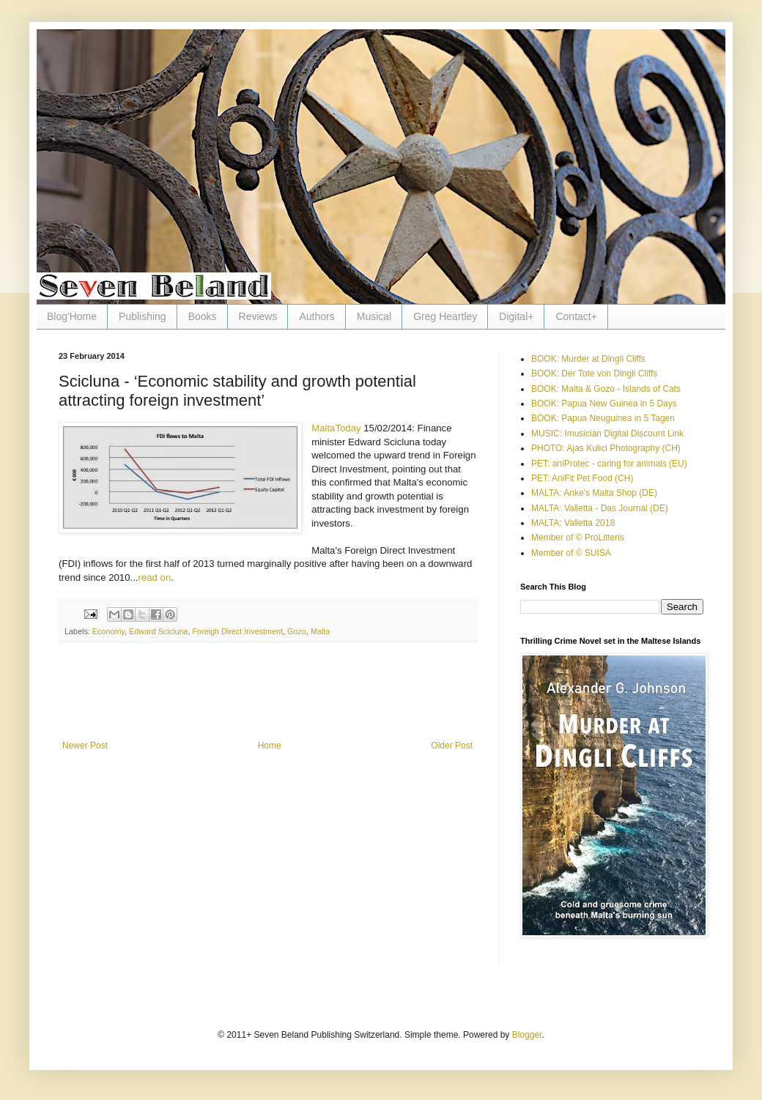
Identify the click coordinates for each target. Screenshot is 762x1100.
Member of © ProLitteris (577, 537)
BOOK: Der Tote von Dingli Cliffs (594, 373)
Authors (316, 316)
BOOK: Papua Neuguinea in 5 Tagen (603, 418)
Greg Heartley (445, 316)
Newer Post (85, 745)
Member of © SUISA (571, 553)
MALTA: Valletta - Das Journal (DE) (599, 508)
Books (202, 316)
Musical (374, 316)
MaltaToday (335, 428)
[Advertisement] (267, 700)
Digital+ (516, 316)
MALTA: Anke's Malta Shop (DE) (594, 493)
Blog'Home (72, 316)
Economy (108, 631)
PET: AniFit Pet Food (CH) (582, 478)
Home (269, 745)
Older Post (452, 745)
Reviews (258, 316)
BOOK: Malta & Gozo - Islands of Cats (606, 389)
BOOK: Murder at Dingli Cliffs (588, 359)
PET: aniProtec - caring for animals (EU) (609, 463)
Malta (320, 631)
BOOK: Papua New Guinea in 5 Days (604, 403)
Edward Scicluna (158, 631)
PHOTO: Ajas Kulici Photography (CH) (606, 448)
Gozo (296, 631)
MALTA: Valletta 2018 (573, 523)
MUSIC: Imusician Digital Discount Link (607, 433)
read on (154, 577)
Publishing (142, 316)
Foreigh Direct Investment (237, 631)
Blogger (527, 1035)
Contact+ (575, 316)
